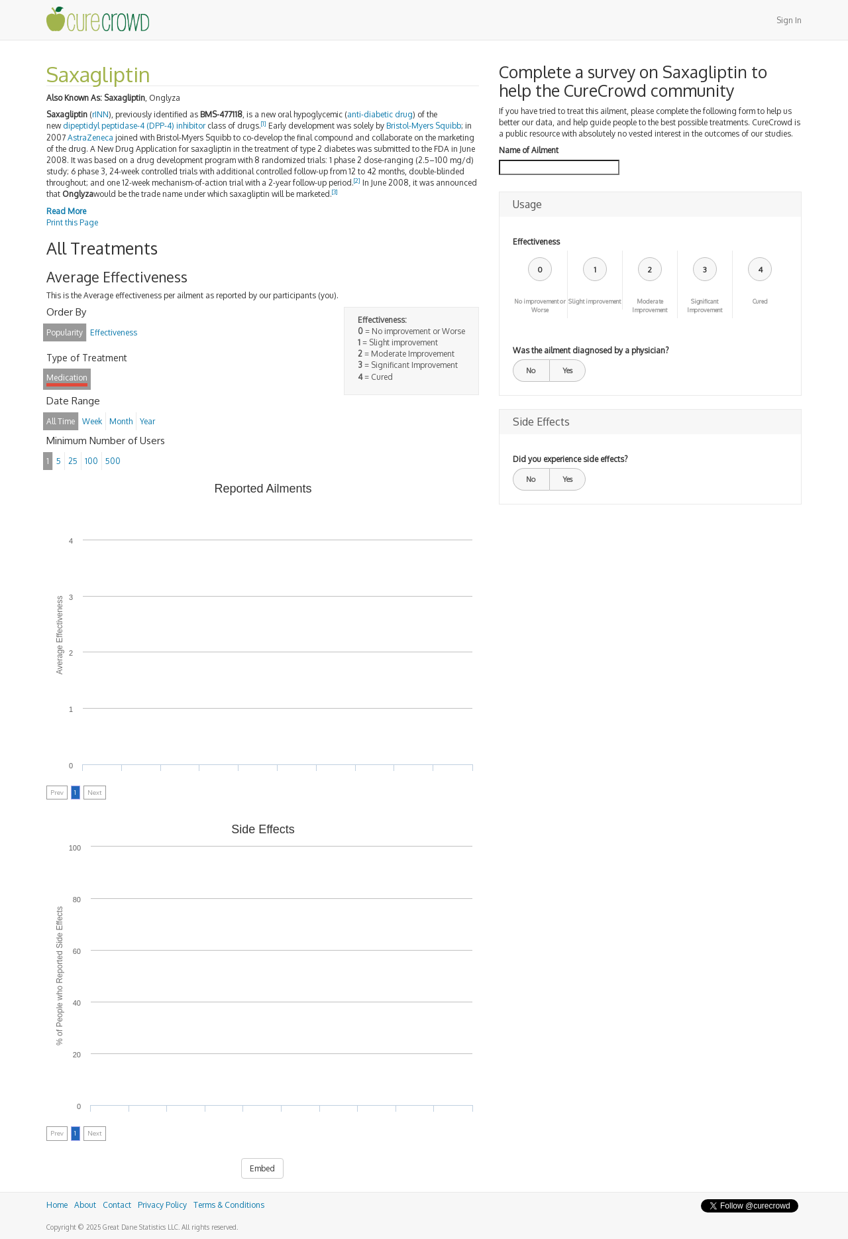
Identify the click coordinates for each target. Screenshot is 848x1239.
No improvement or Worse (540, 306)
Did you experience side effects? (570, 459)
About (85, 1205)
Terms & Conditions (228, 1205)
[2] (357, 180)
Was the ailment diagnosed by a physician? (590, 350)
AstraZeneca (90, 138)
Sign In (789, 20)
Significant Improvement (704, 306)
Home (57, 1205)
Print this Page (72, 222)
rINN (100, 114)
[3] (335, 192)
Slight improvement (594, 301)
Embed (262, 1168)
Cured (760, 301)
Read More (66, 211)
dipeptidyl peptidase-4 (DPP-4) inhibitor (134, 126)
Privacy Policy (162, 1205)
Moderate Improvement (649, 306)
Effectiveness (536, 242)
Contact (117, 1205)
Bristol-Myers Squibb (423, 126)
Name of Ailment (528, 150)
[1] (263, 123)
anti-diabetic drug (380, 114)
